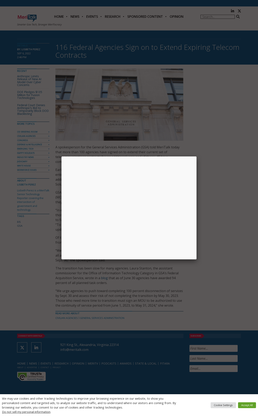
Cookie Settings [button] (223, 405)
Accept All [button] (247, 405)
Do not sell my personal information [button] (26, 412)
